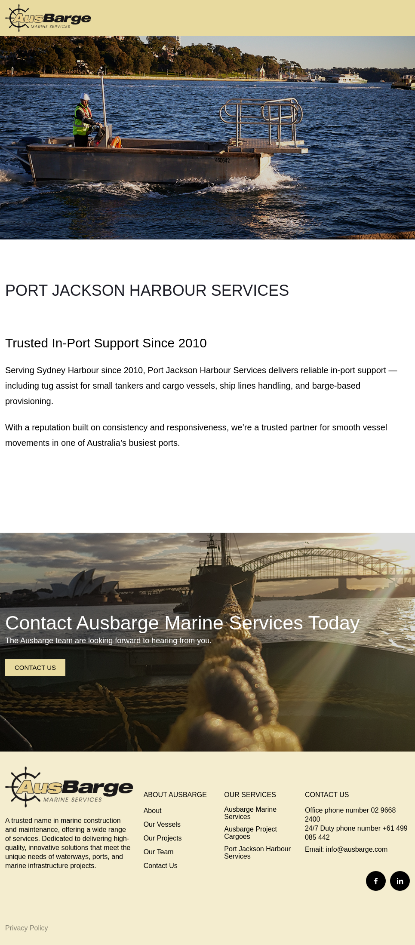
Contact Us (35, 667)
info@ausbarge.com (356, 849)
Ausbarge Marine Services (250, 813)
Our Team (159, 852)
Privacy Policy (26, 928)
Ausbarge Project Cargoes (250, 832)
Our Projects (163, 838)
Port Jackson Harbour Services (257, 852)
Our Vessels (162, 824)
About (153, 810)
